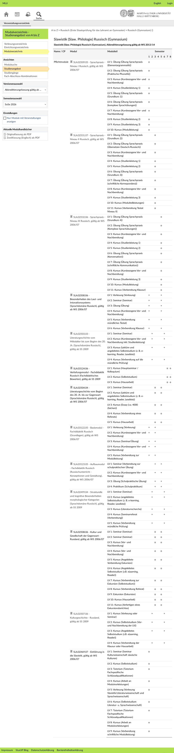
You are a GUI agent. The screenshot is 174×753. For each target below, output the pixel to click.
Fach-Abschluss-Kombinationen (20, 76)
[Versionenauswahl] (25, 90)
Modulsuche (10, 65)
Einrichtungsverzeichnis (16, 47)
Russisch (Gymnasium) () (140, 30)
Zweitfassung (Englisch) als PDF (23, 138)
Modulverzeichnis (13, 51)
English (157, 3)
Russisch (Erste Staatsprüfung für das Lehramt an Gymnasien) (92, 30)
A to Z (54, 30)
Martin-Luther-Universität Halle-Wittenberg (145, 13)
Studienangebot (12, 69)
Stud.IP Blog (22, 750)
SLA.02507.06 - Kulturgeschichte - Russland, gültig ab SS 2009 (85, 618)
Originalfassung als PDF (19, 134)
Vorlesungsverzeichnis (15, 44)
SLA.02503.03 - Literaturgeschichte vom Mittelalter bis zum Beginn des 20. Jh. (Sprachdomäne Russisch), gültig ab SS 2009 (87, 341)
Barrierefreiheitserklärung (70, 750)
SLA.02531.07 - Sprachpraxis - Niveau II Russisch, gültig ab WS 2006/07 (87, 139)
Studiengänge (11, 73)
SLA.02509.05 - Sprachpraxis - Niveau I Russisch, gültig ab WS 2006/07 (87, 66)
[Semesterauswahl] (25, 104)
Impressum (7, 750)
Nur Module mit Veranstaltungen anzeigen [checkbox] (24, 120)
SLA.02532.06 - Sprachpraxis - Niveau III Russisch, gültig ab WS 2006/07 (87, 221)
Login (170, 3)
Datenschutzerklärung (42, 750)
